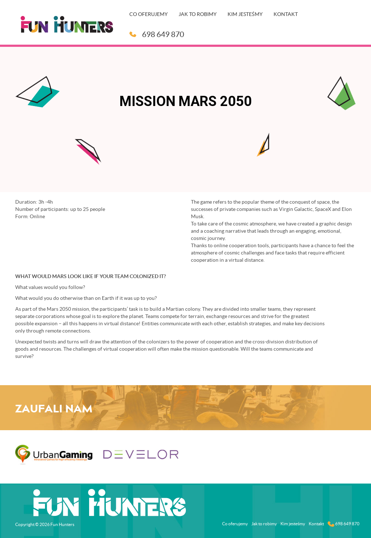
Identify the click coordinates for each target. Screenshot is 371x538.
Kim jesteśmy (245, 14)
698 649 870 (156, 34)
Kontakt (286, 14)
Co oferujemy (148, 14)
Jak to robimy (198, 14)
